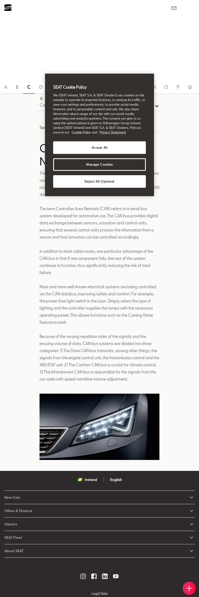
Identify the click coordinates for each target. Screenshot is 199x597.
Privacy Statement (113, 132)
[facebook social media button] (94, 576)
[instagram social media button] (83, 576)
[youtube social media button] (116, 576)
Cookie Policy (81, 132)
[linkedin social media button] (105, 576)
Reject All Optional (99, 181)
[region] (99, 135)
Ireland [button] (87, 480)
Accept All (100, 147)
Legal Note (100, 593)
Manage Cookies (99, 164)
